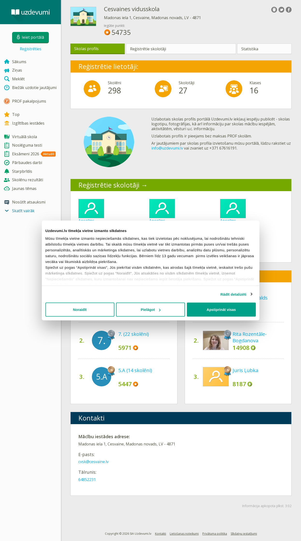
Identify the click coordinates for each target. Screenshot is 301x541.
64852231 (87, 479)
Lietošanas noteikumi (184, 534)
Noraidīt (80, 310)
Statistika (249, 49)
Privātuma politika (214, 534)
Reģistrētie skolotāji (148, 49)
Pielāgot (151, 310)
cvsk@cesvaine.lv (93, 461)
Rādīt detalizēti (233, 294)
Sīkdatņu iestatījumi (244, 534)
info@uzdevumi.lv (167, 148)
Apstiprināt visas (221, 310)
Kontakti (160, 534)
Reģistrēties (30, 48)
